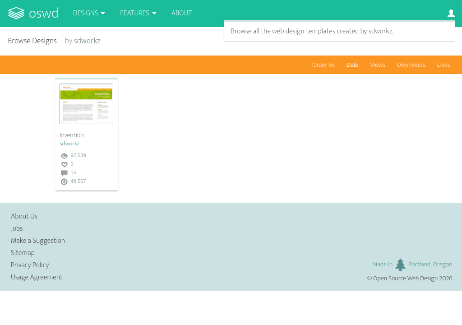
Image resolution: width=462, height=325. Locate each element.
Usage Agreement (37, 277)
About (181, 13)
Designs (85, 13)
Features (134, 13)
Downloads (411, 64)
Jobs (17, 229)
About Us (24, 216)
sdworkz (69, 144)
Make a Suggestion (38, 241)
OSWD (44, 13)
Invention (71, 135)
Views (377, 64)
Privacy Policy (30, 265)
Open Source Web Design (405, 278)
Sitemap (23, 253)
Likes (444, 64)
